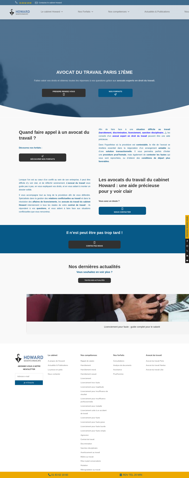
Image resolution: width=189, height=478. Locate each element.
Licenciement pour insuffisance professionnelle (93, 400)
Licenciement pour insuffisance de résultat (94, 393)
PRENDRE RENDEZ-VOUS (187, 227)
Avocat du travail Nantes (156, 365)
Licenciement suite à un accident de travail (94, 412)
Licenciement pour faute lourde (93, 426)
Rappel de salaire (87, 361)
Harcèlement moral (88, 369)
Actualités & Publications (157, 11)
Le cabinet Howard (52, 11)
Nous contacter (121, 212)
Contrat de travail (87, 439)
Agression (85, 435)
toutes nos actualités (95, 280)
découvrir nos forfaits (42, 159)
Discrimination (86, 444)
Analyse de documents (122, 365)
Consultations (118, 361)
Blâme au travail (87, 457)
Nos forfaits (114, 91)
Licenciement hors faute (90, 382)
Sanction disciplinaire (89, 448)
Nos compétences (119, 11)
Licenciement (86, 378)
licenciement (134, 133)
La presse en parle (55, 369)
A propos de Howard (56, 361)
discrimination (120, 133)
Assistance (117, 369)
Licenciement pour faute (90, 418)
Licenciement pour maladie (91, 406)
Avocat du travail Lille (154, 369)
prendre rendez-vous (64, 91)
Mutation (84, 465)
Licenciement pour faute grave (93, 422)
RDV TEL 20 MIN (132, 474)
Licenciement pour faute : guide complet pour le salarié (132, 326)
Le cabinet (52, 355)
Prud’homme (118, 374)
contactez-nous (94, 246)
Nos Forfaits (85, 11)
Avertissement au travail (90, 452)
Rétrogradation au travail (90, 470)
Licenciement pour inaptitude (92, 387)
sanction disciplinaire (152, 133)
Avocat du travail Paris (155, 361)
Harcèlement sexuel (88, 374)
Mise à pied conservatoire (91, 461)
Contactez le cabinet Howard (48, 3)
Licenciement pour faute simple (93, 431)
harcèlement (105, 133)
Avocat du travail (154, 355)
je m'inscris (29, 383)
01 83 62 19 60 (59, 474)
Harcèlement (86, 365)
